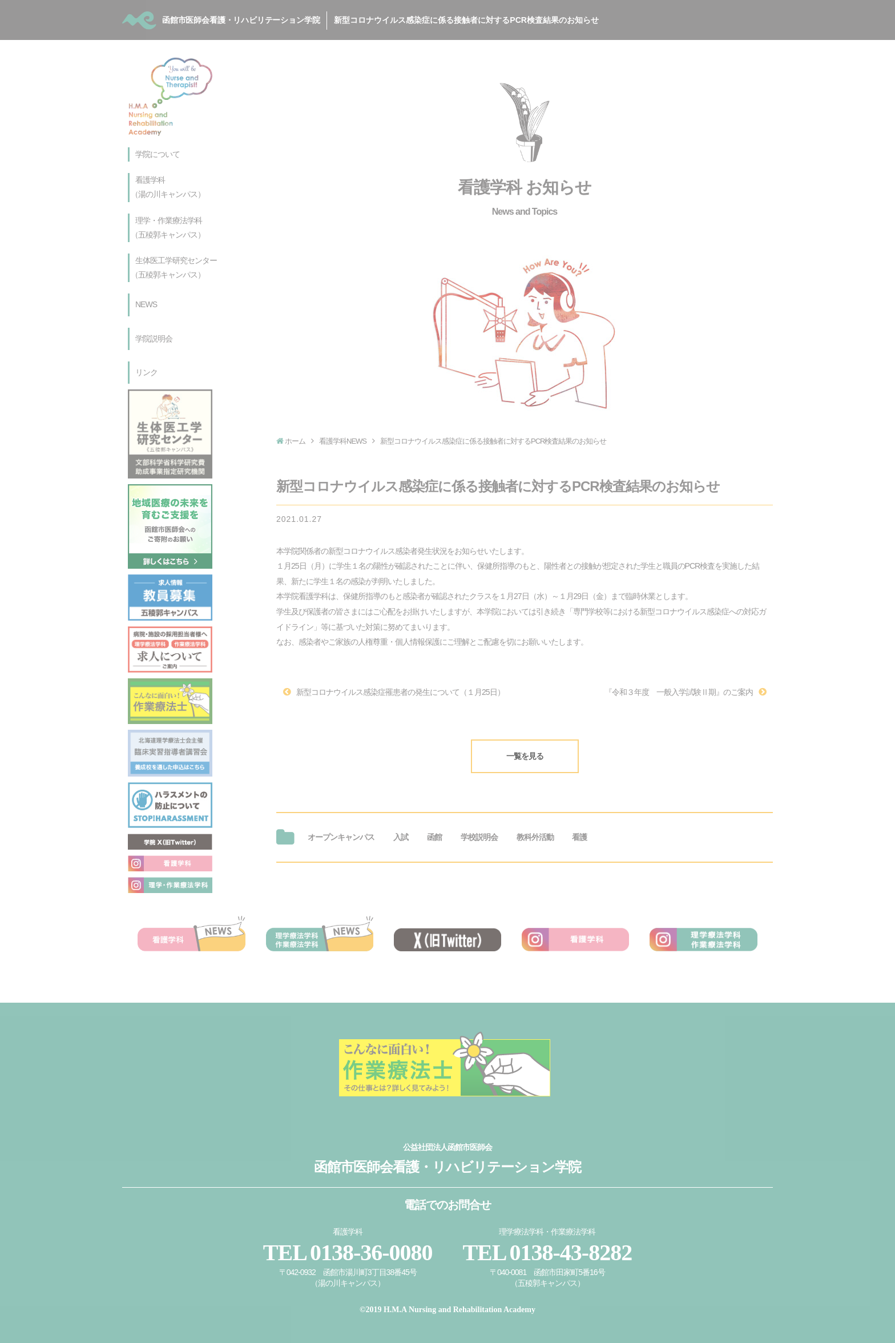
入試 (400, 826)
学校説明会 (479, 826)
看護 (579, 826)
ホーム (295, 441)
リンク (146, 372)
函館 (434, 826)
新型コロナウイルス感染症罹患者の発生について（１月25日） (400, 686)
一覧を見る (524, 745)
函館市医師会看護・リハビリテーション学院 (404, 19)
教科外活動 (535, 826)
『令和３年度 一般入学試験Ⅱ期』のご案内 (678, 686)
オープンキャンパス (341, 826)
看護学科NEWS (342, 441)
